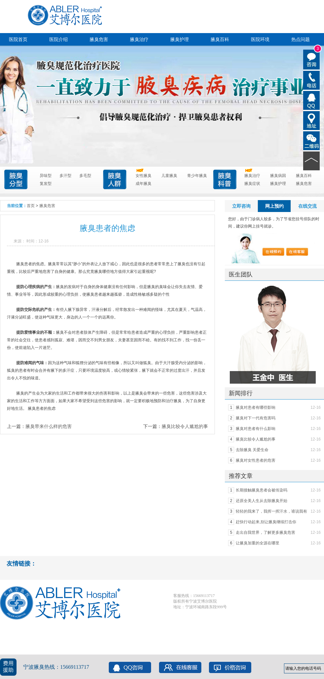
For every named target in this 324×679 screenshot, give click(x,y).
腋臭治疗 (139, 39)
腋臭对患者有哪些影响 (255, 407)
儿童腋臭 (169, 175)
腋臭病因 (278, 175)
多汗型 (65, 175)
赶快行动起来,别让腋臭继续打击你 (266, 522)
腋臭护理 (179, 39)
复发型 (46, 183)
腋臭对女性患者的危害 (255, 460)
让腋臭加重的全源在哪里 (257, 543)
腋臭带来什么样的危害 (48, 426)
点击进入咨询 (157, 75)
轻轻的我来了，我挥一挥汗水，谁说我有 (271, 511)
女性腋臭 (143, 175)
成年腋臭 (143, 183)
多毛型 (85, 175)
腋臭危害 (99, 39)
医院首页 (18, 39)
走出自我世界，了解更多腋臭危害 (265, 532)
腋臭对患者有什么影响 (255, 428)
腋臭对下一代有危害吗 (255, 418)
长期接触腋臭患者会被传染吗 (261, 490)
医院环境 (260, 39)
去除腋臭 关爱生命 (252, 449)
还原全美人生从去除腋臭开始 (261, 500)
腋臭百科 (220, 39)
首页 (31, 205)
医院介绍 (58, 39)
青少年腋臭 (197, 175)
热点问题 (300, 39)
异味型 (46, 175)
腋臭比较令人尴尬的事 (185, 426)
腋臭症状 (252, 183)
